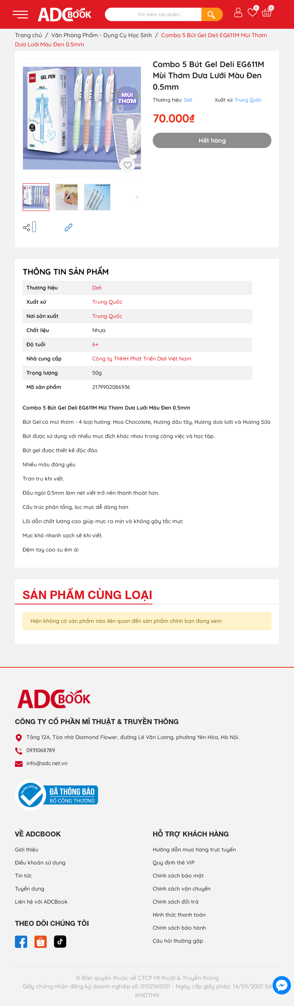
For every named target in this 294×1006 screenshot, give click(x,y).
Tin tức (23, 875)
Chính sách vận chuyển (182, 888)
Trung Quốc (248, 100)
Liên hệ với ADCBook (41, 901)
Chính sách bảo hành (179, 927)
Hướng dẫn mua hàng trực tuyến (194, 849)
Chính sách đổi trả (176, 901)
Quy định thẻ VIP (173, 862)
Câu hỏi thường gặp (178, 940)
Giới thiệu (26, 849)
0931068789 (40, 750)
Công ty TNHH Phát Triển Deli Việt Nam (141, 358)
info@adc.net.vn (46, 763)
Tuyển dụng (29, 888)
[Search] (212, 14)
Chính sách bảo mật (178, 875)
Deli (188, 100)
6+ (95, 344)
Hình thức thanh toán (179, 914)
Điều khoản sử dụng (40, 862)
